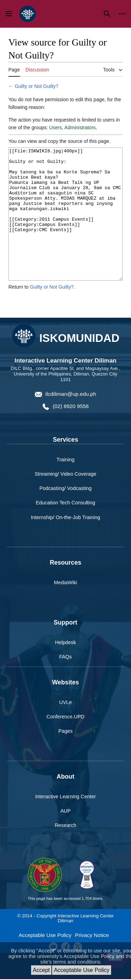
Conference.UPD (65, 743)
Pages (65, 757)
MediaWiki (65, 609)
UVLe (65, 728)
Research (66, 851)
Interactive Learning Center (65, 823)
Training (65, 486)
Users (55, 127)
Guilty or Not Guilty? (36, 86)
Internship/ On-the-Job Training (65, 543)
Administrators (79, 127)
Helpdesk (65, 668)
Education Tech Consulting (65, 529)
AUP (65, 837)
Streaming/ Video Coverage (65, 500)
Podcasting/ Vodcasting (65, 514)
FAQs (65, 683)
